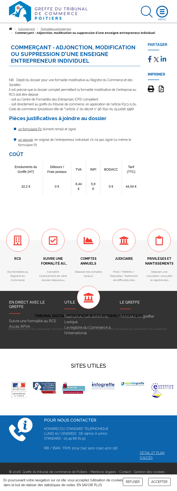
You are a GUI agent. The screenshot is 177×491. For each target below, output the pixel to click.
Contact (125, 472)
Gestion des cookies (149, 472)
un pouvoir (25, 140)
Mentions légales (103, 472)
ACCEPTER (159, 482)
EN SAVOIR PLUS (89, 485)
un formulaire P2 (30, 129)
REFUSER (133, 482)
